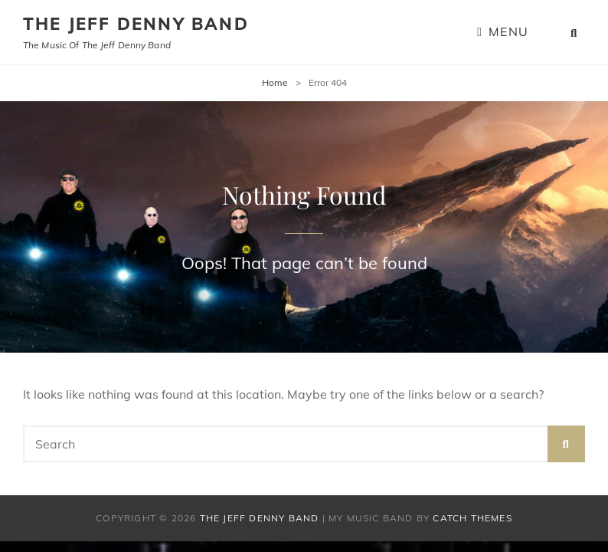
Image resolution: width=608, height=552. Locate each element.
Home (275, 82)
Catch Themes (472, 518)
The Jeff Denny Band (136, 23)
